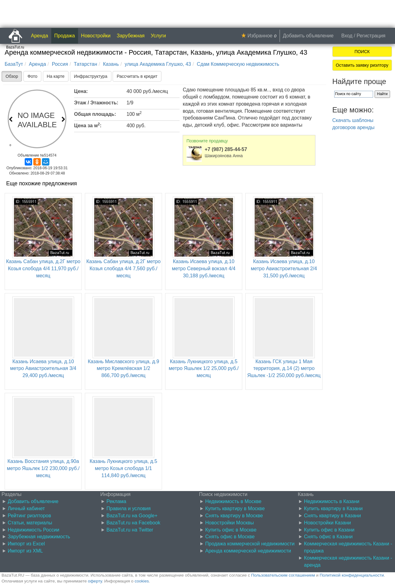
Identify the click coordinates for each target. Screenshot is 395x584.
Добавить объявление (308, 35)
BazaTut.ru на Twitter (129, 529)
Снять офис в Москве (230, 536)
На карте (56, 76)
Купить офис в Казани (329, 529)
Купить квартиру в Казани (333, 508)
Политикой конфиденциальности (352, 575)
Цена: (81, 91)
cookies (142, 581)
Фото (32, 76)
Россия (60, 64)
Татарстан (85, 64)
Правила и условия (128, 508)
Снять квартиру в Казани (332, 515)
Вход (346, 35)
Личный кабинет (26, 508)
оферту (95, 581)
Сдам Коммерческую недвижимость (238, 64)
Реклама (116, 501)
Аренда (39, 35)
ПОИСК (362, 51)
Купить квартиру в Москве (235, 508)
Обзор (12, 76)
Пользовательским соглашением (283, 575)
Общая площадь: (95, 114)
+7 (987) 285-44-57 (226, 149)
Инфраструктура (90, 76)
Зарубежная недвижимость (39, 536)
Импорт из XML (25, 550)
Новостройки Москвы (229, 522)
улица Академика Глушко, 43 (158, 64)
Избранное (259, 35)
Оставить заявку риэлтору (362, 65)
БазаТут (14, 64)
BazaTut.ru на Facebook (133, 522)
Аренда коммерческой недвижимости (248, 550)
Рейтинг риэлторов (29, 515)
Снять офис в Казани (328, 536)
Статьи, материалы (30, 522)
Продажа (64, 35)
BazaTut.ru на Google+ (131, 515)
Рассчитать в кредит (137, 76)
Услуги (158, 35)
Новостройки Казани (327, 522)
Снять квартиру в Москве (234, 515)
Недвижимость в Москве (233, 501)
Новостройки (96, 35)
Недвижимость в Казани (332, 501)
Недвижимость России (33, 529)
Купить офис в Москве (230, 529)
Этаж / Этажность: (96, 102)
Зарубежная (130, 35)
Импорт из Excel (26, 543)
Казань (111, 64)
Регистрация (370, 35)
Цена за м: (88, 125)
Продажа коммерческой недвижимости (249, 543)
